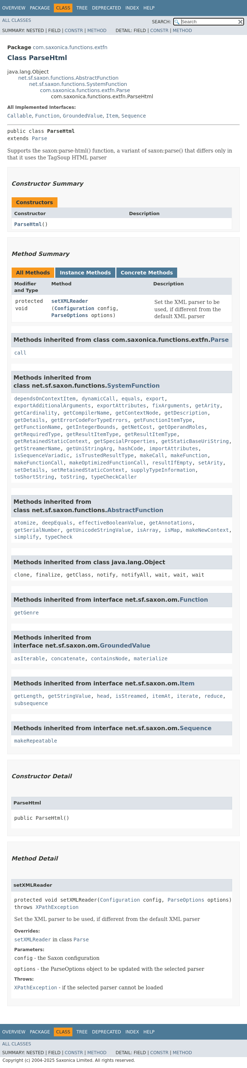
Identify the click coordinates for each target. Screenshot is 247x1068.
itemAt (161, 696)
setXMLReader (69, 301)
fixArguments (170, 405)
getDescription (185, 413)
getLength (28, 696)
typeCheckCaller (114, 477)
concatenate (68, 658)
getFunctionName (37, 427)
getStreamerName (37, 448)
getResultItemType (92, 434)
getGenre (26, 613)
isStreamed (130, 696)
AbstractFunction (135, 510)
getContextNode (136, 413)
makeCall (152, 455)
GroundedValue (83, 116)
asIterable (29, 658)
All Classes (16, 20)
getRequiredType (37, 434)
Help (149, 8)
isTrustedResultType (105, 455)
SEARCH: (161, 21)
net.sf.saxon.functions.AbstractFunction (68, 78)
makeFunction (189, 455)
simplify (26, 537)
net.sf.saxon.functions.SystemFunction (78, 84)
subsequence (31, 703)
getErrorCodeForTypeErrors (89, 420)
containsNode (109, 658)
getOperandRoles (181, 427)
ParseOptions (69, 315)
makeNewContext (207, 530)
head (103, 696)
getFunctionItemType (163, 420)
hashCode (131, 448)
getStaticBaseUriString (195, 441)
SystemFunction (133, 385)
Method (97, 30)
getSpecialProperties (124, 441)
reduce (213, 696)
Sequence (133, 116)
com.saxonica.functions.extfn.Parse (85, 90)
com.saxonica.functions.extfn (70, 47)
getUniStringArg (89, 448)
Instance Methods (85, 273)
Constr (74, 30)
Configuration (75, 308)
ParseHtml (28, 224)
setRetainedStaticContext (87, 470)
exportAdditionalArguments (52, 405)
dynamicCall (98, 399)
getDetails (29, 420)
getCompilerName (86, 413)
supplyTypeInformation (163, 470)
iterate (187, 696)
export (155, 399)
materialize (151, 658)
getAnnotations (170, 523)
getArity (207, 405)
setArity (210, 463)
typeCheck (58, 537)
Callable (19, 116)
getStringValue (69, 696)
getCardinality (35, 413)
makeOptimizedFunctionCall (107, 463)
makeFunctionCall (38, 463)
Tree (82, 8)
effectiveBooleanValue (111, 523)
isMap (172, 530)
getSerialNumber (37, 530)
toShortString (34, 477)
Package (40, 8)
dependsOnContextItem (45, 399)
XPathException (57, 907)
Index (132, 8)
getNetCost (136, 427)
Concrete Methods (147, 273)
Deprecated (106, 8)
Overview (13, 8)
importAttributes (173, 448)
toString (72, 477)
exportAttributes (121, 405)
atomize (25, 523)
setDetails (29, 470)
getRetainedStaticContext (51, 441)
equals (130, 399)
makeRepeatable (35, 741)
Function (47, 116)
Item (112, 116)
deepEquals (57, 523)
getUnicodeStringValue (98, 530)
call (20, 353)
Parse (39, 138)
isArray (147, 530)
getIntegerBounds (90, 427)
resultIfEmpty (172, 463)
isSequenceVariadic (41, 455)
